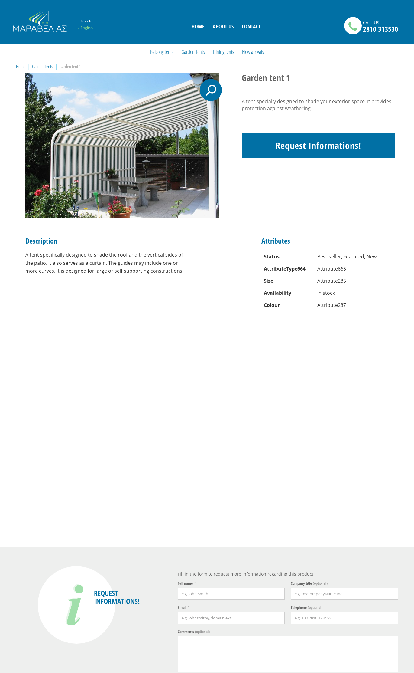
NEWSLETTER (298, 572)
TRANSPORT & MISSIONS (210, 574)
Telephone (306, 399)
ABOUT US (223, 26)
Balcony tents (161, 51)
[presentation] (224, 496)
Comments (194, 423)
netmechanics (389, 665)
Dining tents (223, 51)
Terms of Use (209, 586)
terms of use (247, 475)
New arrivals (253, 51)
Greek (86, 21)
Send (345, 496)
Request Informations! (318, 145)
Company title (309, 375)
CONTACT (251, 26)
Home (20, 66)
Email (182, 399)
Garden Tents (193, 51)
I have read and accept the (223, 475)
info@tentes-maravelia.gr (41, 606)
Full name (185, 375)
